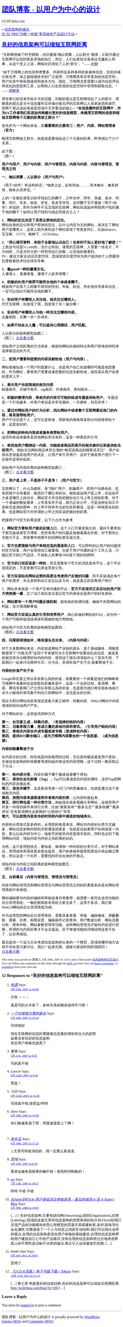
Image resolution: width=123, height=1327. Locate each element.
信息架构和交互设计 (105, 959)
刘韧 (94, 64)
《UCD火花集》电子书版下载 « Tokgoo (41, 1271)
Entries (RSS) (11, 1321)
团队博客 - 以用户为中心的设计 (51, 9)
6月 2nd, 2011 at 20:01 (24, 1255)
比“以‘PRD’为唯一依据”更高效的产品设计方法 (38, 34)
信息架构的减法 (16, 29)
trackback (7, 967)
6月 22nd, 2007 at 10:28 (25, 1095)
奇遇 (14, 985)
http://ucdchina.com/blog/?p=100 (34, 1288)
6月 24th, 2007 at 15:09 (25, 1115)
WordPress (92, 1317)
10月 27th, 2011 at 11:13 (25, 1275)
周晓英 (14, 91)
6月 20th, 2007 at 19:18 (25, 1017)
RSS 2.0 (72, 963)
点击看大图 (25, 338)
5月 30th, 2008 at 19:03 (25, 1207)
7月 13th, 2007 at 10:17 (25, 1183)
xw (13, 1179)
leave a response (104, 963)
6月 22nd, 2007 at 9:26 (24, 1075)
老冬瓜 (16, 1139)
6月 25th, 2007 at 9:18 (24, 1163)
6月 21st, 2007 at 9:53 (24, 1055)
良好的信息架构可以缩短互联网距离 (44, 44)
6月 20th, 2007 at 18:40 (25, 989)
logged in (27, 1305)
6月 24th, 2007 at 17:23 (25, 1143)
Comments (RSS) (40, 1321)
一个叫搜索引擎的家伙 (28, 1013)
